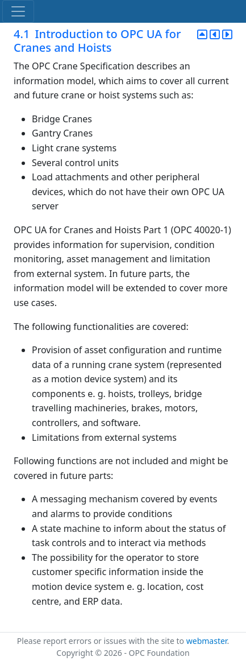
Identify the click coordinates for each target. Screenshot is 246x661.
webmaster (206, 640)
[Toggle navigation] (18, 11)
